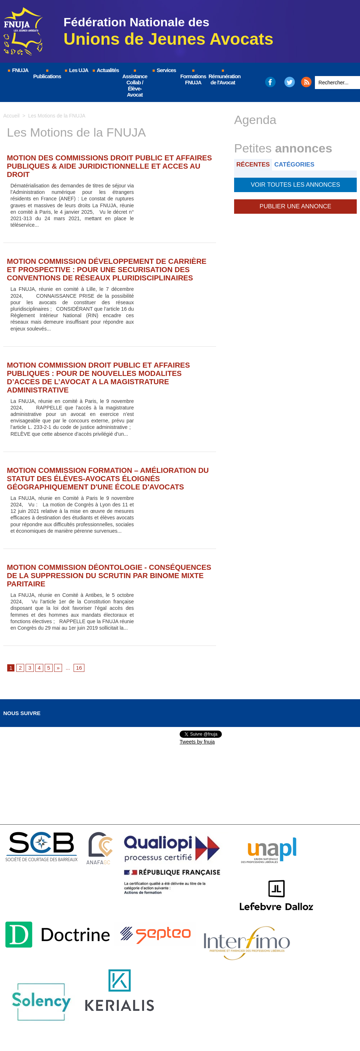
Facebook (270, 82)
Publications (47, 74)
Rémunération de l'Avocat (223, 77)
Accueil (11, 116)
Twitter (289, 82)
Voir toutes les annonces (295, 183)
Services (164, 70)
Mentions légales (129, 1024)
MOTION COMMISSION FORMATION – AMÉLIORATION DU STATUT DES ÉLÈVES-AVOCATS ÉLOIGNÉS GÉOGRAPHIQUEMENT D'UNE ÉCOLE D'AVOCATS (104, 451)
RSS (306, 82)
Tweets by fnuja (197, 703)
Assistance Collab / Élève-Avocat (134, 84)
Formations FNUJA (193, 77)
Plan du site (178, 1024)
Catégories (298, 164)
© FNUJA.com (79, 1024)
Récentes (254, 164)
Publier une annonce (295, 204)
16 (78, 629)
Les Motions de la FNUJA (56, 116)
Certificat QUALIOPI (279, 1024)
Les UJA (76, 70)
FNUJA (17, 70)
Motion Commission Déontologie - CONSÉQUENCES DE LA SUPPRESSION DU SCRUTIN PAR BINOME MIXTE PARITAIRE (102, 542)
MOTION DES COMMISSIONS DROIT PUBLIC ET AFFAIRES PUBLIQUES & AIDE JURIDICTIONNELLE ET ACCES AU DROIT (98, 161)
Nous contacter (225, 1024)
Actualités (105, 70)
